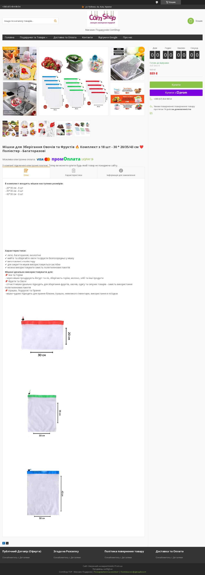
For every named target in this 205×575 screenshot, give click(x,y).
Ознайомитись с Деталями (16, 557)
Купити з (176, 92)
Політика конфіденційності (133, 572)
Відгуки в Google (107, 37)
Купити (176, 84)
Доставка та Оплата (64, 37)
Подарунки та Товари (32, 37)
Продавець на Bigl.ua (102, 569)
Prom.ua (118, 566)
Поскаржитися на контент (106, 572)
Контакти (87, 37)
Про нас (127, 37)
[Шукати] (55, 21)
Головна (9, 37)
